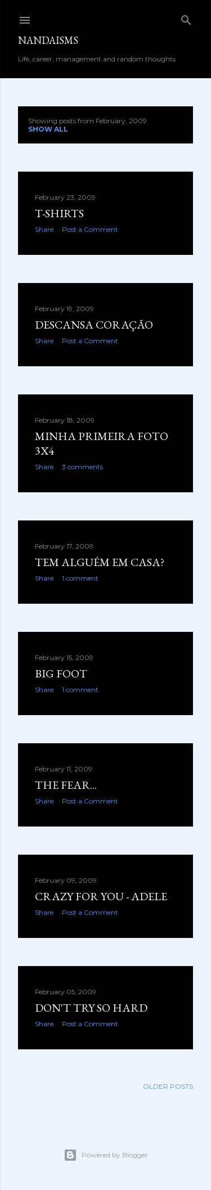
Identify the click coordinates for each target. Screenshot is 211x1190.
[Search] (186, 18)
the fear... (66, 785)
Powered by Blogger (106, 1155)
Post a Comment (90, 229)
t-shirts (59, 213)
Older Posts (168, 1086)
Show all (48, 129)
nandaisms (48, 40)
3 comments (82, 466)
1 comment (80, 578)
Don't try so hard (91, 1007)
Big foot (61, 673)
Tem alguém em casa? (99, 562)
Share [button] (44, 229)
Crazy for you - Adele (101, 896)
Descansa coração (94, 324)
